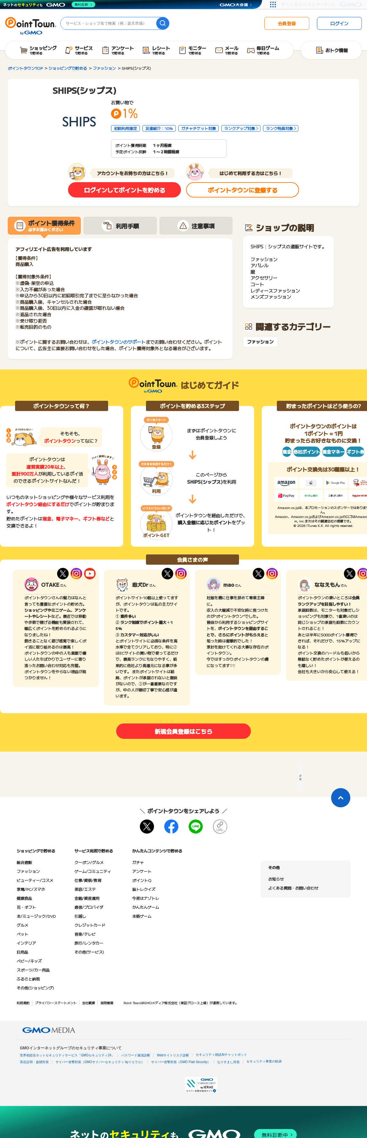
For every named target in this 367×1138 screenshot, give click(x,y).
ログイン (339, 23)
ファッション (260, 341)
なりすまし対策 (228, 1062)
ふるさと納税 (28, 978)
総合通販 (24, 862)
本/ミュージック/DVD (36, 916)
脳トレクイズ (143, 889)
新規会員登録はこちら (183, 731)
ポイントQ (141, 880)
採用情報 (106, 1002)
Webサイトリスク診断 (173, 1055)
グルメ (22, 925)
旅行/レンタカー (88, 943)
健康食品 (24, 898)
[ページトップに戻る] (340, 797)
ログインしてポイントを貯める (124, 190)
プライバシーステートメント (56, 1002)
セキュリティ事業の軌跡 (264, 1061)
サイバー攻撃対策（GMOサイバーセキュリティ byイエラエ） (99, 1062)
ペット (22, 934)
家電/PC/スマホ (31, 889)
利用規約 (23, 1002)
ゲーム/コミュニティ (92, 871)
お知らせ (276, 879)
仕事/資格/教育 (87, 880)
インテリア (26, 943)
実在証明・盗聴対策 (34, 1062)
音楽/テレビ (85, 934)
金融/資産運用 (86, 898)
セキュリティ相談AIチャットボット (221, 1054)
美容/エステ (85, 889)
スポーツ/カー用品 (33, 970)
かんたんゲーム (145, 907)
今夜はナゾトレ (145, 898)
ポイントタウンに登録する (242, 190)
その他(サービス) (89, 952)
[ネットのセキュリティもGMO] (49, 4)
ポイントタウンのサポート (119, 342)
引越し (80, 916)
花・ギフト (26, 907)
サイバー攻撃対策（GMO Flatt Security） (180, 1062)
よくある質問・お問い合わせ (293, 888)
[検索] (162, 23)
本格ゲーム (141, 916)
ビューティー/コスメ (35, 880)
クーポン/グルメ (89, 862)
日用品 (22, 952)
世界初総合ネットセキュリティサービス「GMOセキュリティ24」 (67, 1055)
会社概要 (88, 1002)
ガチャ (138, 862)
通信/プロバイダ (88, 907)
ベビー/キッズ (29, 961)
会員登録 (287, 23)
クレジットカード (89, 925)
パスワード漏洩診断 (135, 1055)
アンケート (141, 871)
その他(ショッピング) (35, 987)
